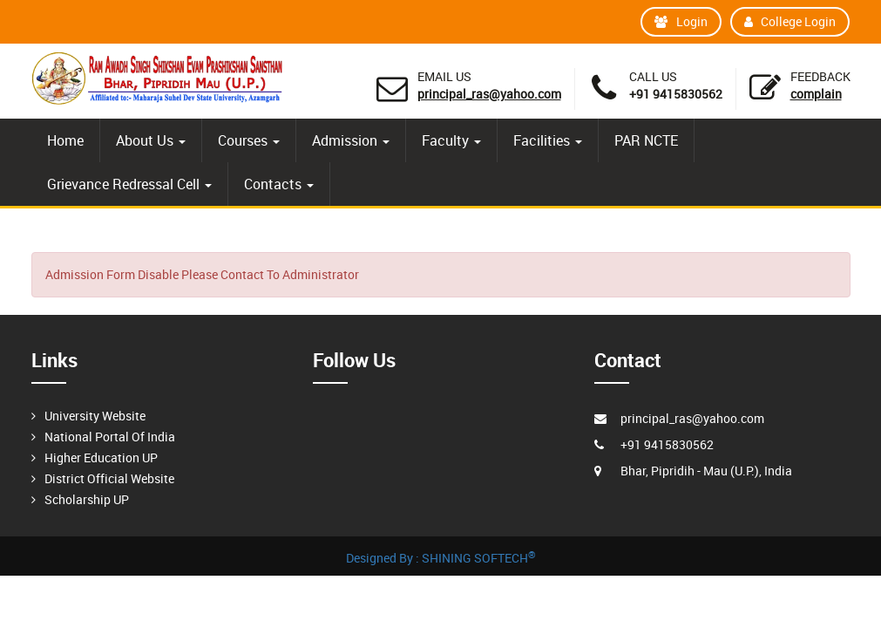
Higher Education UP (101, 457)
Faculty (451, 140)
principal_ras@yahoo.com (489, 93)
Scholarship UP (86, 499)
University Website (95, 415)
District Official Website (109, 478)
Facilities (547, 140)
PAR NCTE (646, 140)
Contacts (279, 184)
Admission (351, 140)
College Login (790, 21)
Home (65, 140)
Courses (249, 140)
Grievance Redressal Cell (129, 184)
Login (681, 21)
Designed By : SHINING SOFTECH (441, 558)
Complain (816, 93)
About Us (151, 140)
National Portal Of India (109, 436)
